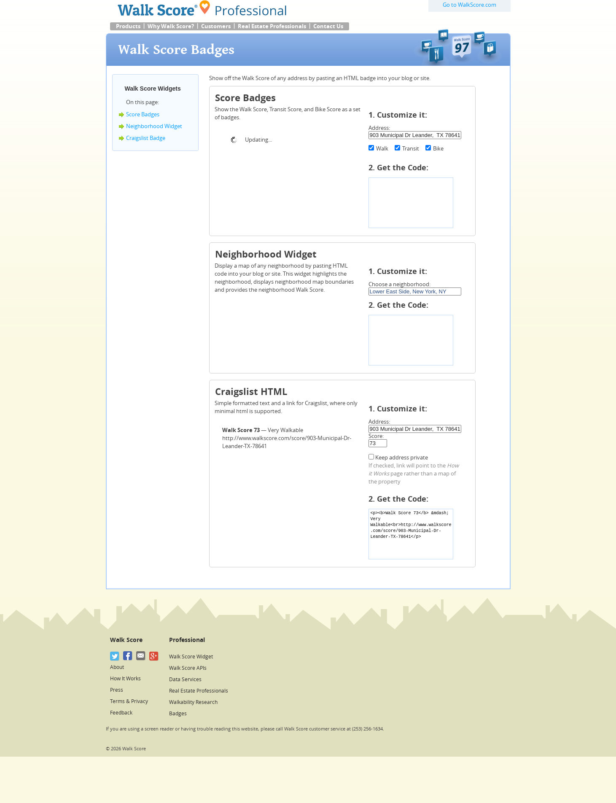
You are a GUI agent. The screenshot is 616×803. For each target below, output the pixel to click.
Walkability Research (193, 702)
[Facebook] (128, 656)
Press (116, 690)
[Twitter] (115, 656)
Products (128, 26)
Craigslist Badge (145, 138)
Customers (216, 26)
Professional (187, 640)
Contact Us (328, 26)
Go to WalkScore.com (469, 5)
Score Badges (142, 114)
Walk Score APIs (188, 668)
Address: (379, 128)
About (117, 667)
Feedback (121, 713)
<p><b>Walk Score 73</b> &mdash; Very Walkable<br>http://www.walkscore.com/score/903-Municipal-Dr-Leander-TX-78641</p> (411, 534)
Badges (178, 714)
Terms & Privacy (129, 701)
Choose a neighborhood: (399, 284)
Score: (376, 436)
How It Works (125, 679)
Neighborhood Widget (154, 126)
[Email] (141, 656)
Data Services (185, 679)
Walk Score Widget (191, 657)
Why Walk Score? (171, 26)
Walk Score (126, 640)
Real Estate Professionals (272, 26)
